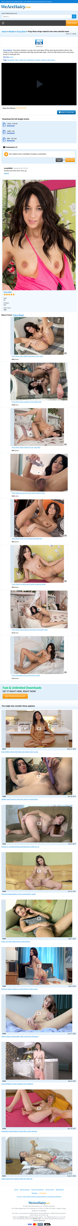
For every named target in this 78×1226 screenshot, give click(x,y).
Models (12, 31)
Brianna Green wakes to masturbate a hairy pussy (19, 989)
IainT (11, 57)
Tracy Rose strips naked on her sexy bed (26, 447)
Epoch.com (23, 1217)
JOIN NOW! (72, 23)
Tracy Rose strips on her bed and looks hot (27, 539)
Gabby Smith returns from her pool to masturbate (19, 799)
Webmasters (60, 1190)
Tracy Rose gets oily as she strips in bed (26, 675)
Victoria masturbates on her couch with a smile (18, 894)
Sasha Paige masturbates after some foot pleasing (19, 1036)
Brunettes (11, 60)
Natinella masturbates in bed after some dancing (19, 1131)
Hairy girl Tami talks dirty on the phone (15, 941)
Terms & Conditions (37, 1190)
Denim (43, 60)
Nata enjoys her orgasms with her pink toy (16, 1179)
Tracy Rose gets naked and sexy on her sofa (27, 356)
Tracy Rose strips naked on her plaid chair (27, 402)
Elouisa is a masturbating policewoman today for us (20, 847)
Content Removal (39, 1220)
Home (4, 31)
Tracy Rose (21, 31)
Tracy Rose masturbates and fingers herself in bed (30, 630)
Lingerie (38, 60)
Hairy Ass (22, 60)
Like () (6, 173)
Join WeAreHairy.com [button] (15, 696)
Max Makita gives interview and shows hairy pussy (19, 752)
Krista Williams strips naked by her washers (17, 1084)
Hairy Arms (51, 60)
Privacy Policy (50, 1190)
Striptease (30, 60)
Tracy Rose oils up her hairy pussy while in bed (28, 493)
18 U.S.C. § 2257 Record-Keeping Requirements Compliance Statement (39, 1196)
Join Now (70, 160)
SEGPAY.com (37, 1219)
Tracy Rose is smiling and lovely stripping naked (29, 584)
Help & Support (25, 1190)
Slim (16, 60)
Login (59, 160)
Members (35, 1193)
